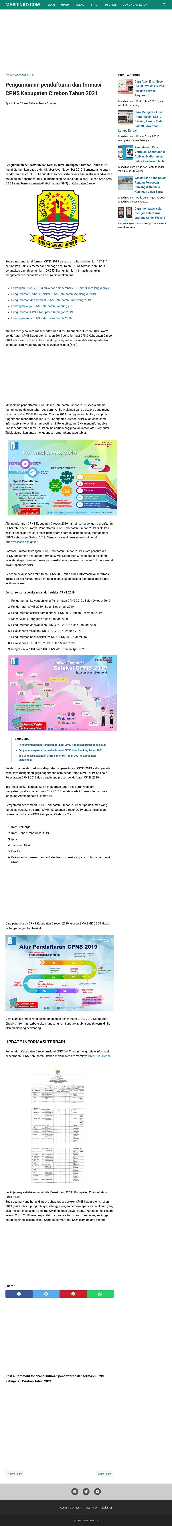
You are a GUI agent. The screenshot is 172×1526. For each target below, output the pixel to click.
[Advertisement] (88, 40)
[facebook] (19, 1294)
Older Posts (104, 1473)
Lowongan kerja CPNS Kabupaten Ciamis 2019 (41, 318)
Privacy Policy (90, 1507)
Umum (65, 4)
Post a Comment (48, 103)
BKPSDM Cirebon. (99, 1056)
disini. (16, 1197)
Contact (74, 1507)
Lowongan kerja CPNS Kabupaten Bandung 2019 (42, 306)
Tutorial (109, 4)
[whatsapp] (100, 1294)
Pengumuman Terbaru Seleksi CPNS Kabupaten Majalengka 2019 (53, 294)
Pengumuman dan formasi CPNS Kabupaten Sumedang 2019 (51, 300)
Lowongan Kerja (135, 4)
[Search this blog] (164, 5)
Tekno (80, 4)
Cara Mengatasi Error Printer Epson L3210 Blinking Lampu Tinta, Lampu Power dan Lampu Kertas (140, 121)
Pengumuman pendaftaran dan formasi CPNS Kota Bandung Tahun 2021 (60, 750)
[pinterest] (73, 1294)
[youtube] (97, 1492)
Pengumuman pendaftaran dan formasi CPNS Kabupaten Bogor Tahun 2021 (62, 744)
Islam (51, 4)
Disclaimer (106, 1507)
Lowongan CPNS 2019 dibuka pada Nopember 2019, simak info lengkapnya (60, 288)
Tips (94, 4)
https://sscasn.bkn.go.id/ (21, 542)
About (63, 1507)
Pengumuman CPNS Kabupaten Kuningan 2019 (42, 312)
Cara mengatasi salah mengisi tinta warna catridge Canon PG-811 (150, 213)
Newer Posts (15, 1473)
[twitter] (46, 1294)
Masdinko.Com (22, 4)
